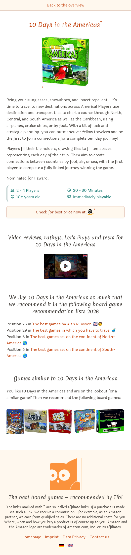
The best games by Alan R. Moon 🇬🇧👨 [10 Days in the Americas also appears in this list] (67, 324)
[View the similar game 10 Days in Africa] (36, 421)
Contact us (99, 537)
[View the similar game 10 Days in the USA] (84, 421)
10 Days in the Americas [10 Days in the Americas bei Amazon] (65, 24)
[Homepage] (66, 474)
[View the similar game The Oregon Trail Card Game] (110, 421)
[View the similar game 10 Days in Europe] (15, 421)
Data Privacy (74, 537)
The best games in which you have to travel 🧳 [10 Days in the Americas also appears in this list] (74, 330)
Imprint (52, 537)
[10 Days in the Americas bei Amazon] (65, 65)
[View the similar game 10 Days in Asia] (60, 421)
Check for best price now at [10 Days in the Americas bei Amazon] (65, 211)
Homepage (31, 537)
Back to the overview (65, 5)
